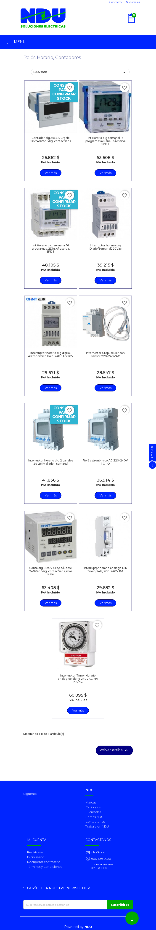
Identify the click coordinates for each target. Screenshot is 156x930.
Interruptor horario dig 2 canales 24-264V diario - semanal (50, 462)
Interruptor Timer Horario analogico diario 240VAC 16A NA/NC (78, 678)
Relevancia (80, 72)
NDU (88, 927)
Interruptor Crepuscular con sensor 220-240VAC (105, 354)
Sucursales (133, 2)
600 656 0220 (101, 858)
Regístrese (35, 852)
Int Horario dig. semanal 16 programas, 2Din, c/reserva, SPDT (51, 248)
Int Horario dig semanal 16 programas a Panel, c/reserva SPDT (105, 141)
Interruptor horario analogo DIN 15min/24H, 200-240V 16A (105, 569)
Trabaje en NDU (97, 826)
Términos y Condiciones (44, 866)
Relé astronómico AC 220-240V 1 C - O (105, 462)
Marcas (90, 802)
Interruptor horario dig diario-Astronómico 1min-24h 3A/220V (50, 354)
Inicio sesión (36, 857)
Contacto (115, 2)
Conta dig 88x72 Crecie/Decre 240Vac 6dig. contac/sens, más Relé (50, 571)
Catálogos (92, 807)
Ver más (51, 173)
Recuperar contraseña (44, 862)
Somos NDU (94, 817)
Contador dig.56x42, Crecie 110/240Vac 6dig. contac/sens (50, 139)
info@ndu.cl (99, 852)
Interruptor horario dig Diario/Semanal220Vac (106, 247)
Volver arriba (114, 750)
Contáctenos (95, 821)
